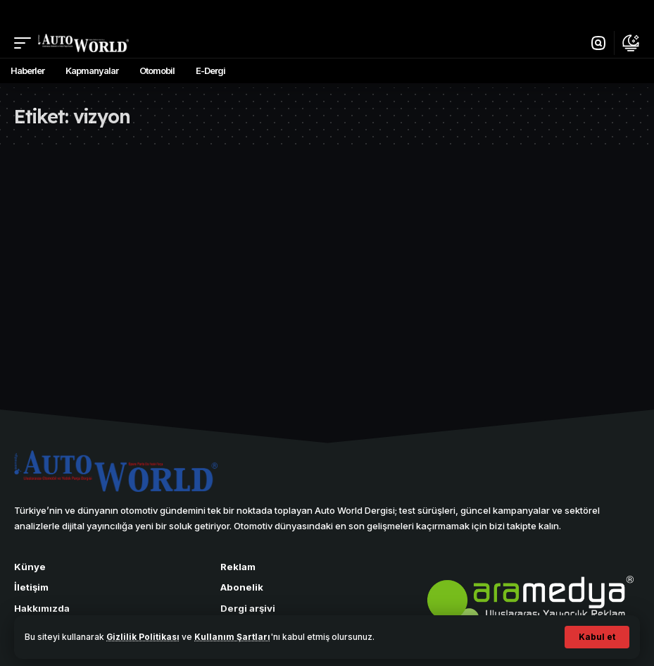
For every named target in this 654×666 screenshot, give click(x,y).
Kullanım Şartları (233, 636)
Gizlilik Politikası (143, 636)
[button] (597, 637)
